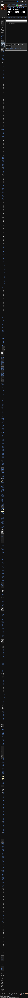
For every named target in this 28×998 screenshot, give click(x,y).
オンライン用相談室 (3, 463)
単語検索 (22, 4)
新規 (16, 4)
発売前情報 (3, 457)
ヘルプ (11, 5)
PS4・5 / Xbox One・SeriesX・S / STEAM (3, 564)
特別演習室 (3, 170)
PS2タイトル (3, 550)
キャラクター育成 (2, 499)
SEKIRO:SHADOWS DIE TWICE (3, 633)
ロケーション (3, 425)
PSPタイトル (3, 572)
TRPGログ (3, 867)
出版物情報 (3, 760)
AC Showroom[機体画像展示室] (3, 732)
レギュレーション (2, 515)
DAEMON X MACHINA (3, 253)
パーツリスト (3, 380)
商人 (2, 512)
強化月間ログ (3, 863)
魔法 (3, 489)
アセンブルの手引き (3, 397)
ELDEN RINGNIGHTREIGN (2, 361)
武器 (3, 478)
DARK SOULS (19, 8)
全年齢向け (3, 652)
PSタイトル (3, 545)
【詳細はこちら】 (2, 37)
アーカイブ (3, 434)
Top (9, 8)
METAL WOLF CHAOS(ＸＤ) (3, 615)
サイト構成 (3, 188)
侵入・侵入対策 (2, 503)
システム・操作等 (2, 494)
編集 (9, 17)
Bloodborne (3, 835)
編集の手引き (3, 164)
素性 (3, 496)
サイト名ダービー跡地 (3, 857)
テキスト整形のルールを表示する (14, 52)
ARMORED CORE (3, 813)
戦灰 (3, 487)
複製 (11, 17)
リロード (13, 4)
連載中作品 (3, 681)
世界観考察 (3, 446)
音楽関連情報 (3, 764)
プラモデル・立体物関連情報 (3, 771)
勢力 (3, 430)
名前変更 (14, 17)
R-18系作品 (3, 701)
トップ (9, 4)
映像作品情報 (3, 782)
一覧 (19, 4)
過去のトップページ (3, 918)
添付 (26, 17)
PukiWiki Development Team (15, 995)
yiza (10, 996)
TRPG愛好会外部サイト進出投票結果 (3, 876)
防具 (3, 483)
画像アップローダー (3, 331)
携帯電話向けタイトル (3, 578)
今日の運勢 (2, 968)
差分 (18, 17)
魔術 (2, 490)
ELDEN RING (2, 469)
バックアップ (22, 17)
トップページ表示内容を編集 (3, 70)
